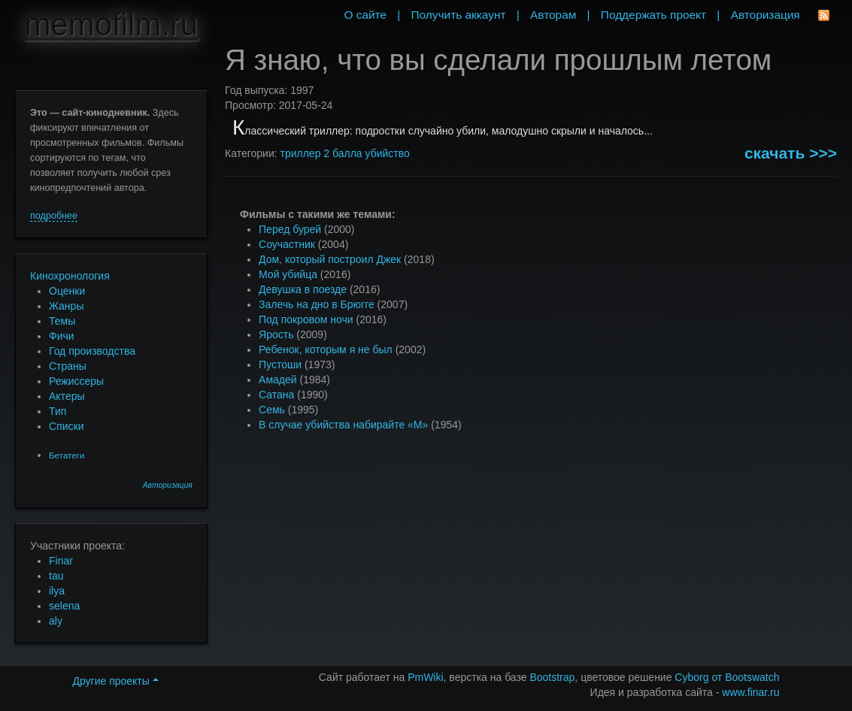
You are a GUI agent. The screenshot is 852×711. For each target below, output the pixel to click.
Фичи (61, 336)
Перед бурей (290, 229)
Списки (66, 426)
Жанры (66, 306)
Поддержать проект (653, 14)
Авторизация (168, 485)
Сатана (276, 395)
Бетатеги (66, 455)
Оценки (67, 291)
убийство (387, 153)
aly (55, 621)
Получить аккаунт (458, 14)
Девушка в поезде (303, 289)
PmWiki (425, 677)
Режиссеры (76, 381)
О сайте (365, 14)
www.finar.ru (750, 692)
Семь (272, 410)
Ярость (276, 334)
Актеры (67, 396)
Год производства (92, 351)
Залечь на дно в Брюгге (316, 304)
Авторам (553, 14)
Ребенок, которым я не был (326, 349)
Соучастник (287, 244)
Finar (61, 561)
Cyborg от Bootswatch (727, 677)
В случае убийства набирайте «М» (343, 425)
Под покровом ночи (306, 319)
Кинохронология (70, 276)
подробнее (53, 215)
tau (56, 576)
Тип (57, 411)
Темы (62, 321)
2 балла (342, 153)
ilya (57, 591)
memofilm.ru (111, 24)
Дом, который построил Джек (330, 259)
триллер (300, 153)
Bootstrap (552, 677)
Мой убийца (288, 274)
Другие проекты (115, 681)
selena (64, 606)
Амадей (278, 380)
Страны (67, 366)
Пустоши (280, 365)
